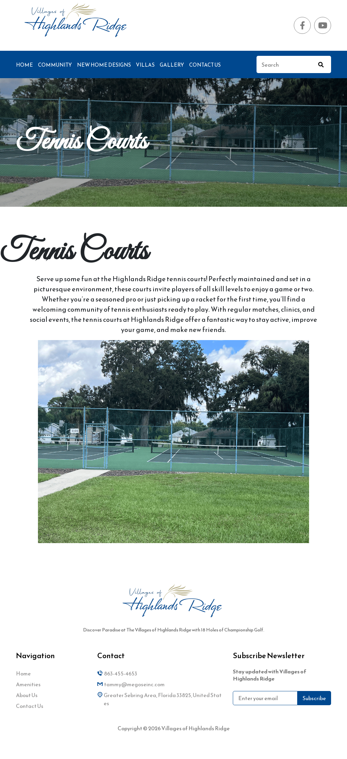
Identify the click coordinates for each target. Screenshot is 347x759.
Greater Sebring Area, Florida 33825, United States (159, 699)
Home (24, 65)
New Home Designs (104, 65)
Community (55, 65)
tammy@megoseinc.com (131, 684)
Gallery (172, 65)
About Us (27, 695)
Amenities (28, 684)
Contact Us (205, 65)
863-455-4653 (117, 673)
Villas (145, 65)
